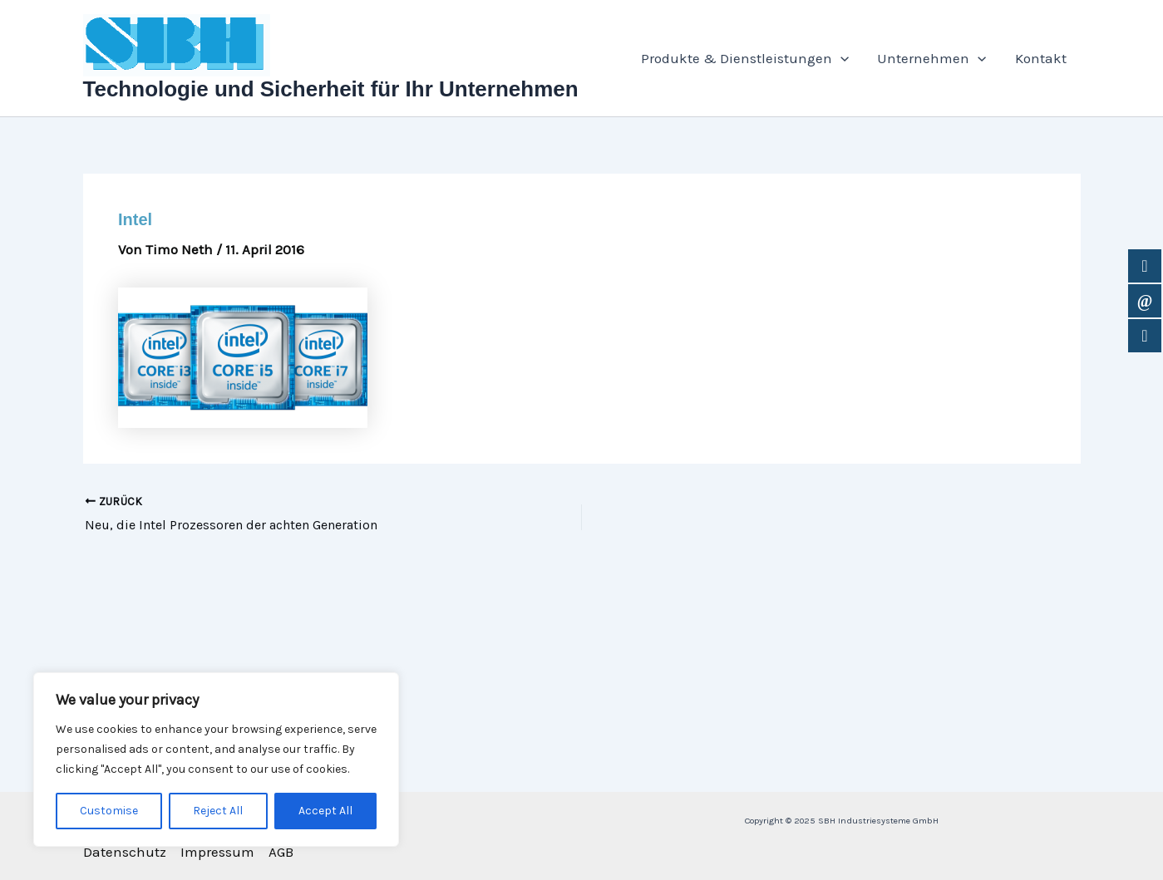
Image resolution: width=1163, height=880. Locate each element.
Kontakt (1041, 58)
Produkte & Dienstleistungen (745, 58)
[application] (840, 58)
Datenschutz (124, 851)
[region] (216, 759)
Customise (109, 811)
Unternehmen (931, 58)
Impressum (217, 851)
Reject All (218, 811)
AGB (281, 851)
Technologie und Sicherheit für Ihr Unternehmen (331, 88)
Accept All (325, 811)
